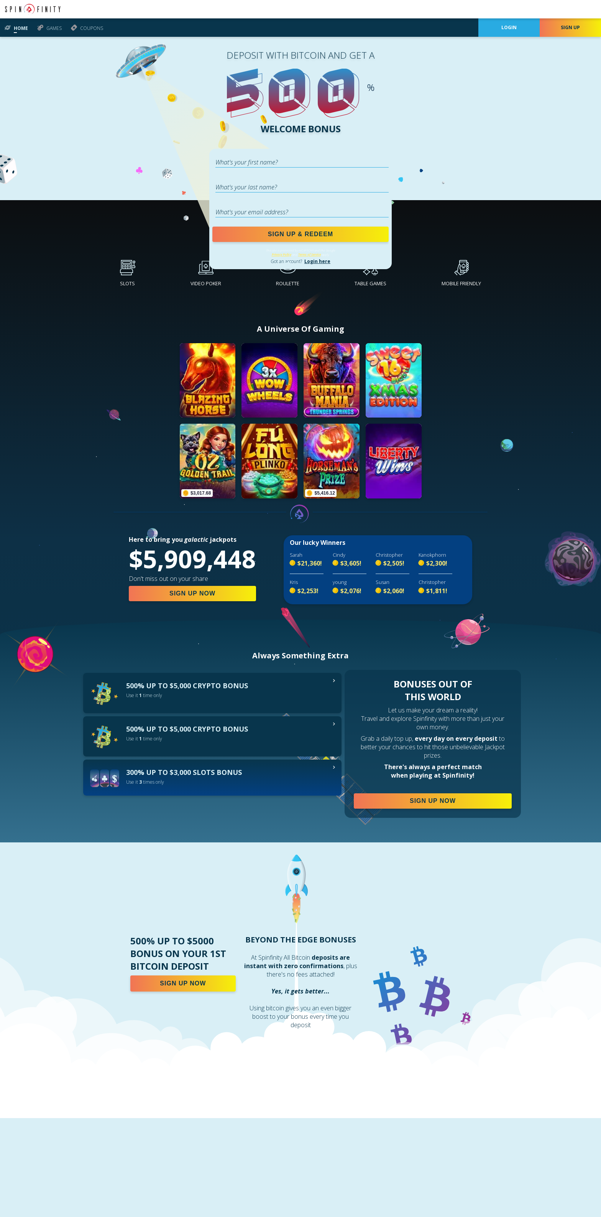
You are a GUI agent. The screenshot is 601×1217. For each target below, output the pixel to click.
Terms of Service (309, 254)
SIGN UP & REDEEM (300, 234)
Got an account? (300, 261)
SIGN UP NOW (192, 593)
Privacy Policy (281, 254)
